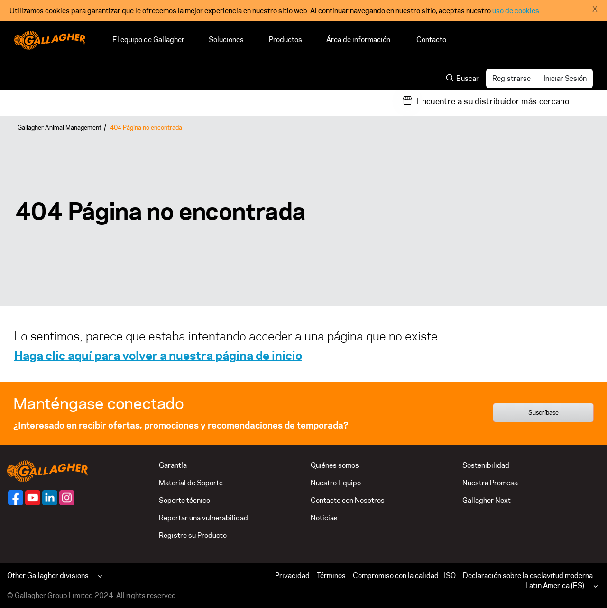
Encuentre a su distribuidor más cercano (493, 101)
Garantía (173, 465)
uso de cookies (515, 11)
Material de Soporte (191, 483)
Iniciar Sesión (565, 78)
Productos (285, 40)
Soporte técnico (184, 500)
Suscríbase (543, 412)
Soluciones (227, 40)
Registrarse (511, 78)
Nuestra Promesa (490, 483)
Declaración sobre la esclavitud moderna (528, 576)
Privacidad (292, 576)
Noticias (324, 518)
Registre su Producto (193, 535)
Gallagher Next (486, 500)
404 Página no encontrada (146, 127)
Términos (331, 576)
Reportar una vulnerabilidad (203, 518)
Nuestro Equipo (336, 483)
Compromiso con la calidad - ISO (404, 576)
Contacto (431, 40)
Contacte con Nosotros (348, 500)
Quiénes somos (335, 465)
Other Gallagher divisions (48, 576)
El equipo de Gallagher (148, 40)
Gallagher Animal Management (59, 127)
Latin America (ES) (554, 585)
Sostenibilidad (485, 465)
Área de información (359, 40)
